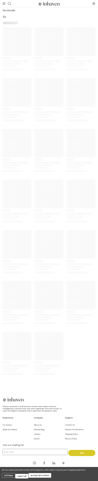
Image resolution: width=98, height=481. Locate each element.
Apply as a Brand (10, 429)
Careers (37, 434)
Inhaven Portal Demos (74, 429)
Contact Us (70, 425)
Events (37, 439)
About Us (38, 425)
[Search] (9, 3)
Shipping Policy (71, 434)
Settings (9, 477)
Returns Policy (71, 439)
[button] (4, 17)
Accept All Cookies (42, 477)
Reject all (23, 477)
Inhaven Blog (39, 429)
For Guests (7, 425)
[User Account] (93, 3)
